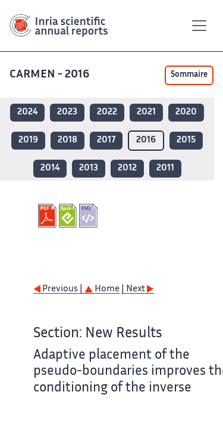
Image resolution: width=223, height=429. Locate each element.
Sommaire (189, 75)
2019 (28, 140)
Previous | (58, 289)
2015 (186, 140)
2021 (146, 112)
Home (102, 289)
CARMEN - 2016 (51, 75)
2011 (165, 168)
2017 (106, 140)
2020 (186, 112)
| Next (137, 289)
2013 (88, 168)
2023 (67, 112)
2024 (27, 112)
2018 (67, 140)
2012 (127, 168)
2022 (107, 112)
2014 (49, 168)
